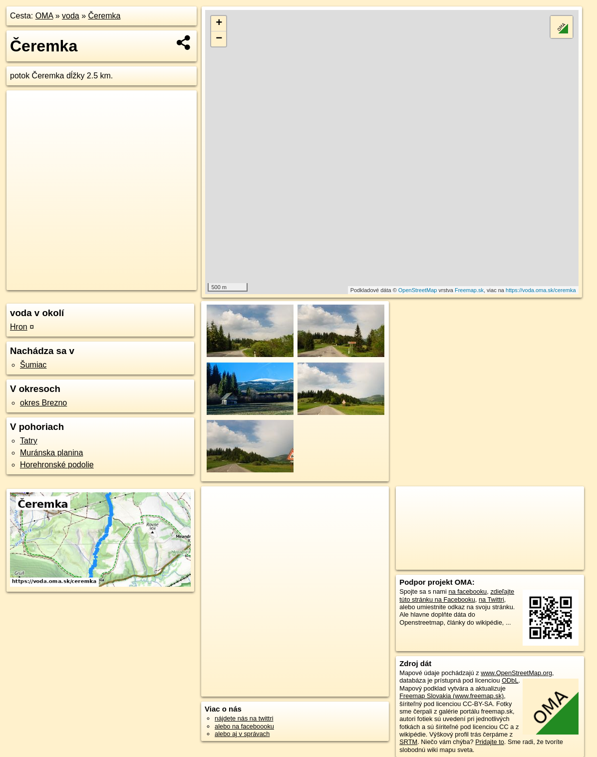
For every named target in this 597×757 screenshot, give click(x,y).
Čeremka (104, 15)
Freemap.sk (469, 290)
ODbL (510, 680)
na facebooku (467, 591)
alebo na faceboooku (244, 726)
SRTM (408, 742)
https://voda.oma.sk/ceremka (541, 290)
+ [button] (219, 23)
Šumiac (33, 365)
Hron (18, 327)
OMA (44, 15)
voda (70, 15)
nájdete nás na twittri (244, 718)
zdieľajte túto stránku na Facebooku (456, 595)
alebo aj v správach (242, 734)
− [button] (219, 38)
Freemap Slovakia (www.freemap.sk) (451, 696)
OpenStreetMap (417, 290)
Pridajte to (489, 742)
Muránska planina (51, 452)
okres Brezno (43, 402)
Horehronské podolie (57, 464)
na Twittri (491, 599)
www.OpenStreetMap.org (516, 673)
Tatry (28, 440)
